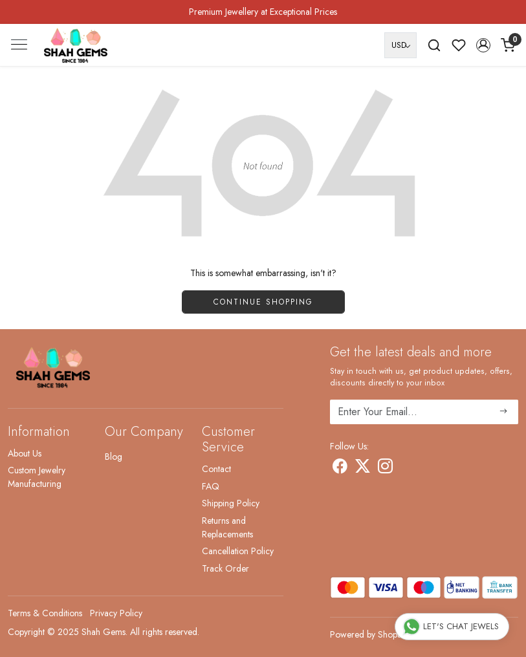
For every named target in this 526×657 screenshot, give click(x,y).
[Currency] (400, 45)
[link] (434, 45)
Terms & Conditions (45, 613)
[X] (363, 468)
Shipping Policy (230, 503)
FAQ (210, 486)
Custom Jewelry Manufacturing (36, 477)
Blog (113, 456)
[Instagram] (385, 468)
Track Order (225, 568)
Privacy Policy (116, 613)
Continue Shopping (263, 302)
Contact (216, 468)
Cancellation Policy (238, 550)
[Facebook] (340, 468)
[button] (483, 45)
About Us (24, 453)
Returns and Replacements (227, 527)
